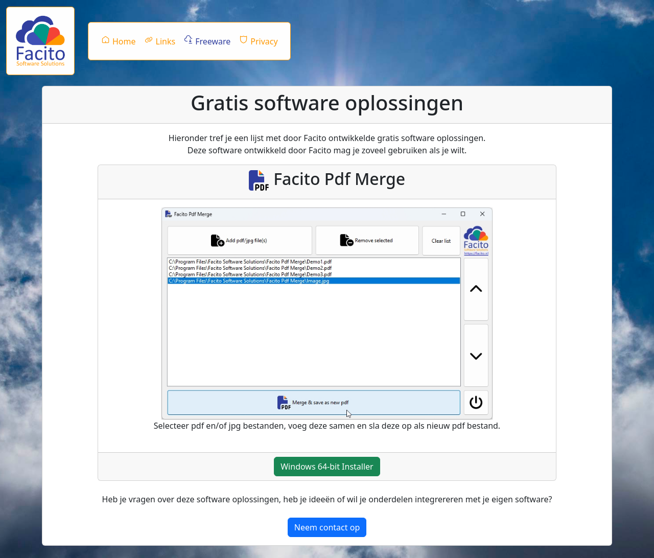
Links (160, 41)
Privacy (258, 41)
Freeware (206, 41)
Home (118, 41)
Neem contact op (327, 527)
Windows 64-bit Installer (327, 466)
